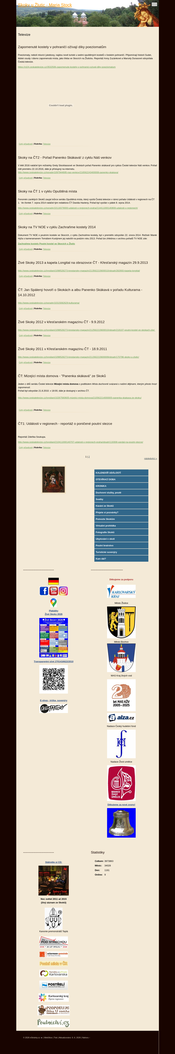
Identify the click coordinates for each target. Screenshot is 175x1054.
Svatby (99, 499)
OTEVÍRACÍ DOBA (105, 479)
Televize (47, 144)
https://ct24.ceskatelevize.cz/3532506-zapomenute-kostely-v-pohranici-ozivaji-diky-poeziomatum (67, 67)
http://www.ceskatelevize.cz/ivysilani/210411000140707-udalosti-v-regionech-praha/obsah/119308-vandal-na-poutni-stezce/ (80, 442)
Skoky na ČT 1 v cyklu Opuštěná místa (47, 191)
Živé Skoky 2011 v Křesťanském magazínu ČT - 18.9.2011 (62, 349)
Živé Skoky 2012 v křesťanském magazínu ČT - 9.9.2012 (61, 322)
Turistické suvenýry (106, 552)
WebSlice (48, 1037)
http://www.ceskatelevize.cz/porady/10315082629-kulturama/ (49, 302)
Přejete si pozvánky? (107, 512)
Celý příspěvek (26, 144)
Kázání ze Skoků (105, 505)
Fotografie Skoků (105, 532)
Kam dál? (101, 558)
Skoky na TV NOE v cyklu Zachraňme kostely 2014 (57, 227)
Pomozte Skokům (105, 519)
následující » (150, 458)
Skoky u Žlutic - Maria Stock (45, 5)
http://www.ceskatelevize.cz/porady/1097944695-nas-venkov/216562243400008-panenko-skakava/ (68, 172)
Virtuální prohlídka (106, 525)
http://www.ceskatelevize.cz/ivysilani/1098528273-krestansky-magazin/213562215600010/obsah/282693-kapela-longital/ (79, 270)
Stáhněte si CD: (53, 862)
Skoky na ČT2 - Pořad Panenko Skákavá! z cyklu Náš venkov (65, 157)
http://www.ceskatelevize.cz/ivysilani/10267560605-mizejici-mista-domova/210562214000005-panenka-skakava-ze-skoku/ (80, 397)
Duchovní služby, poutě (108, 492)
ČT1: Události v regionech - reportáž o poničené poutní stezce (65, 423)
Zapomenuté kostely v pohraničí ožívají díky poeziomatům (62, 47)
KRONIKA (101, 486)
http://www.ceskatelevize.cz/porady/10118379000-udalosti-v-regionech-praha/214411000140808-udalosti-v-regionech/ (78, 208)
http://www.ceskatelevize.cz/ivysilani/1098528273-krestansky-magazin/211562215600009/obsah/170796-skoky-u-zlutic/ (78, 357)
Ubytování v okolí (105, 539)
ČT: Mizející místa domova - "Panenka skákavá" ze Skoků (62, 376)
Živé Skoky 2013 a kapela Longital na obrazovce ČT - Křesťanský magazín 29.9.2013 (83, 262)
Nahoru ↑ (86, 1037)
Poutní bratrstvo (104, 545)
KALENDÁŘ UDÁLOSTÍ (108, 472)
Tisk (55, 1037)
